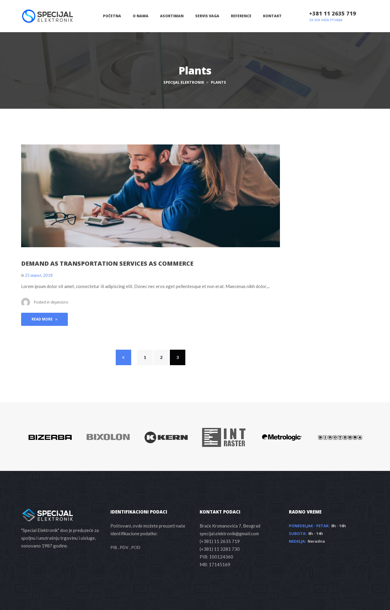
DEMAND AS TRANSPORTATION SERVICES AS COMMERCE (107, 263)
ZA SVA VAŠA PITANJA (325, 20)
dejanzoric (59, 302)
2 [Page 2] (161, 357)
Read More (44, 319)
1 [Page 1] (145, 357)
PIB (113, 547)
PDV (124, 547)
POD (135, 547)
